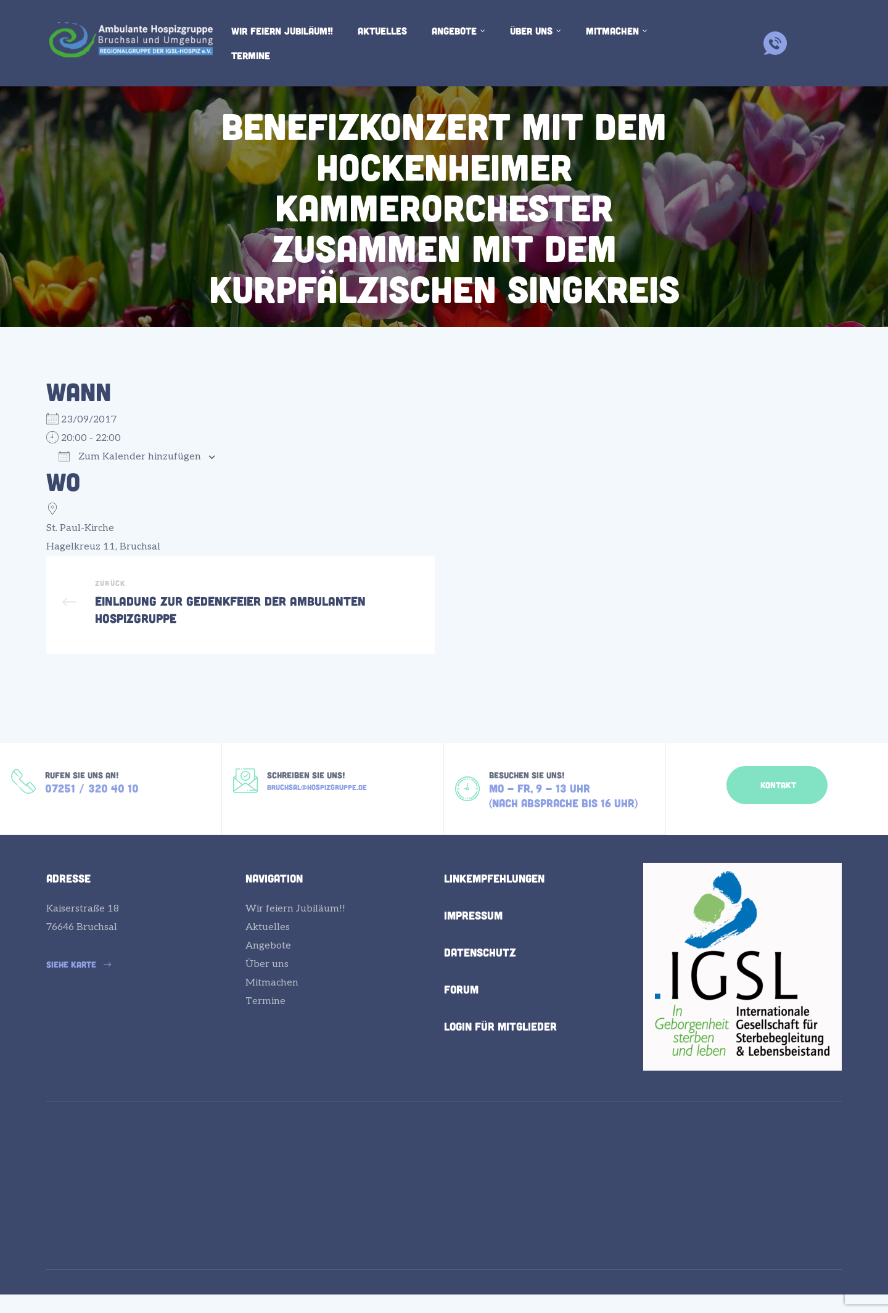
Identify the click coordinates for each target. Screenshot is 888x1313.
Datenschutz (480, 977)
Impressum (473, 940)
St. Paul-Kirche (80, 528)
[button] (777, 800)
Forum (461, 1014)
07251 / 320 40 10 (92, 809)
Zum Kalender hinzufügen (130, 457)
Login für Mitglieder (500, 1051)
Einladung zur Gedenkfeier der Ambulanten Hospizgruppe (240, 612)
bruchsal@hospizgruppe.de (317, 807)
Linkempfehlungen (494, 903)
